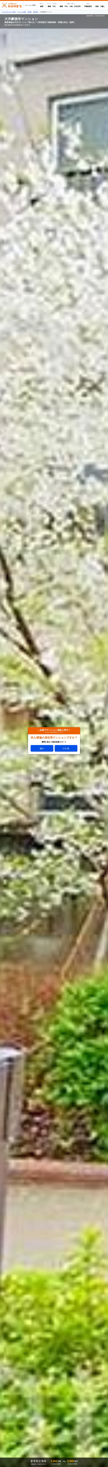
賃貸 (41, 6)
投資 (97, 6)
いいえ (66, 748)
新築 (50, 6)
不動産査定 (88, 6)
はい (42, 748)
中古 (55, 6)
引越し (102, 6)
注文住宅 (77, 6)
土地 (71, 6)
